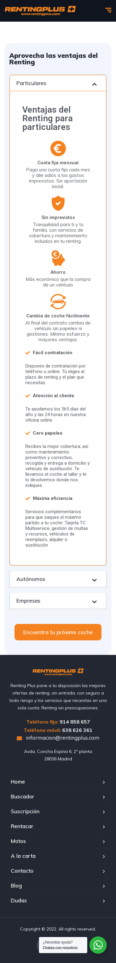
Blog (16, 885)
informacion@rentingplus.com (58, 737)
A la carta (23, 856)
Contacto (22, 870)
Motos (18, 841)
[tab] (58, 83)
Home (18, 781)
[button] (58, 632)
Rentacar (22, 826)
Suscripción (25, 811)
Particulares (31, 83)
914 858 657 (75, 722)
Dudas (19, 900)
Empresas (28, 600)
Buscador (22, 796)
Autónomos (30, 579)
